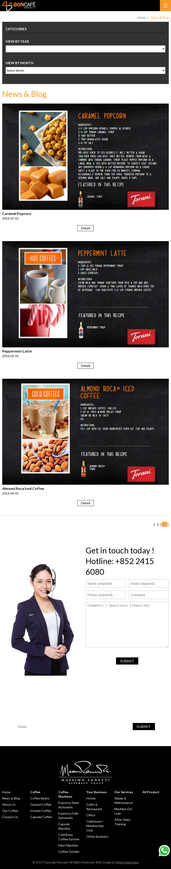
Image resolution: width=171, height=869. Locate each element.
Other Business (97, 836)
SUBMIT (127, 661)
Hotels (91, 798)
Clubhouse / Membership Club (95, 825)
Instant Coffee (40, 811)
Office (90, 815)
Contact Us (10, 817)
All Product (150, 792)
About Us (9, 804)
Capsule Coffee (41, 817)
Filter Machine (68, 845)
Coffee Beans (39, 798)
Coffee (35, 792)
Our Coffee (10, 811)
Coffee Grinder (68, 851)
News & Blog (160, 17)
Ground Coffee (40, 804)
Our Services (123, 792)
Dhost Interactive (127, 862)
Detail (85, 228)
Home (141, 17)
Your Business (96, 792)
